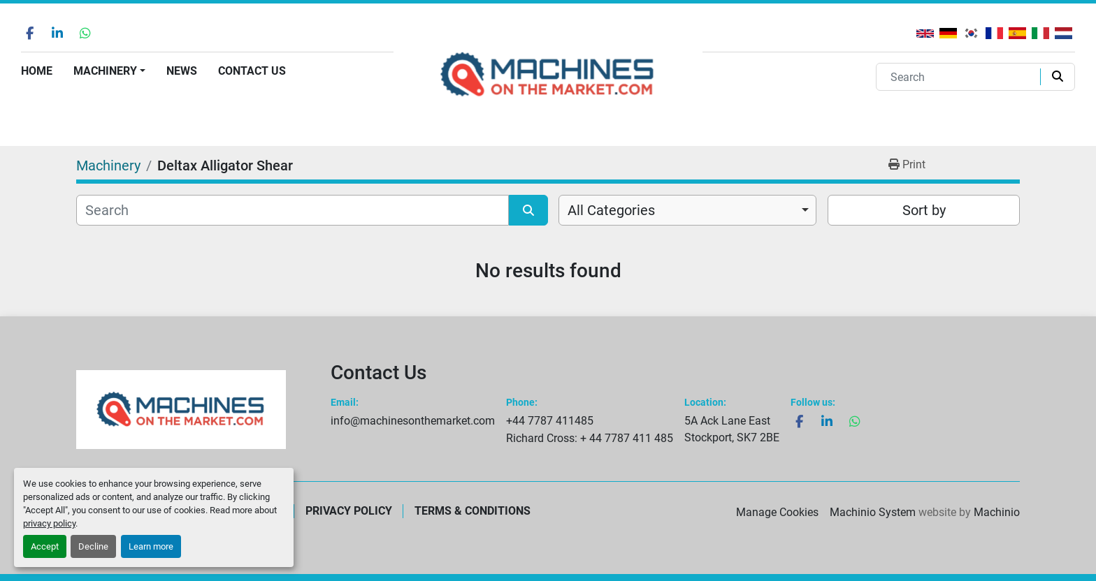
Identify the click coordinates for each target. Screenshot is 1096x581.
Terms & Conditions (472, 510)
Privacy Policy (348, 510)
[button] (109, 71)
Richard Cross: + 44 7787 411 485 (589, 438)
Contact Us (252, 71)
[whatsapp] (85, 32)
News (181, 71)
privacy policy (49, 523)
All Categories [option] (611, 210)
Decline (93, 546)
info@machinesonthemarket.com (413, 420)
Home (36, 71)
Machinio (997, 512)
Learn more (151, 546)
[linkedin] (57, 32)
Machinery (105, 71)
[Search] (961, 77)
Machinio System (873, 512)
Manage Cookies (777, 512)
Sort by (924, 210)
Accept (45, 546)
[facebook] (29, 32)
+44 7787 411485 (549, 420)
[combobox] (687, 210)
